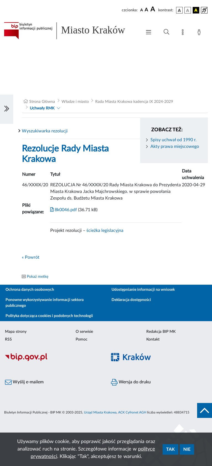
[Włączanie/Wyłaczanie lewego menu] (6, 109)
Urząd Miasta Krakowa (100, 412)
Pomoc (82, 339)
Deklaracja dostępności (131, 300)
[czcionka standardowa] (141, 10)
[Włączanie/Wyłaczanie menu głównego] (148, 32)
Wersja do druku (131, 382)
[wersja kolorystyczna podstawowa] (179, 10)
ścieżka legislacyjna (104, 230)
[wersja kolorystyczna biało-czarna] (187, 10)
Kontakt (153, 339)
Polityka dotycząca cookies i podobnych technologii (49, 316)
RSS (8, 339)
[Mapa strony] (184, 33)
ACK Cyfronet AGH (132, 412)
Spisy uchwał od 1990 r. (173, 140)
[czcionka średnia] (146, 10)
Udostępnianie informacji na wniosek (143, 290)
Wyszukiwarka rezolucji (45, 131)
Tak (170, 449)
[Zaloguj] (200, 33)
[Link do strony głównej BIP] (70, 31)
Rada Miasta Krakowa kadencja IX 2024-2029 (134, 102)
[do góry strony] (204, 410)
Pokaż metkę (37, 277)
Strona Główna (42, 102)
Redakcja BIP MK (161, 332)
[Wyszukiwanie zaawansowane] (166, 32)
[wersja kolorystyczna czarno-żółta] (196, 10)
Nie (186, 449)
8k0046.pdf (63, 210)
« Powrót (30, 257)
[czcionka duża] (153, 9)
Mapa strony (15, 332)
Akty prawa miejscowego (174, 146)
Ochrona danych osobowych (30, 290)
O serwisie (84, 332)
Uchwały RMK (42, 108)
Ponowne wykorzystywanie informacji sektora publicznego (45, 303)
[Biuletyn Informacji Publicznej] (53, 360)
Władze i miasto (75, 102)
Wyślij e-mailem (24, 382)
